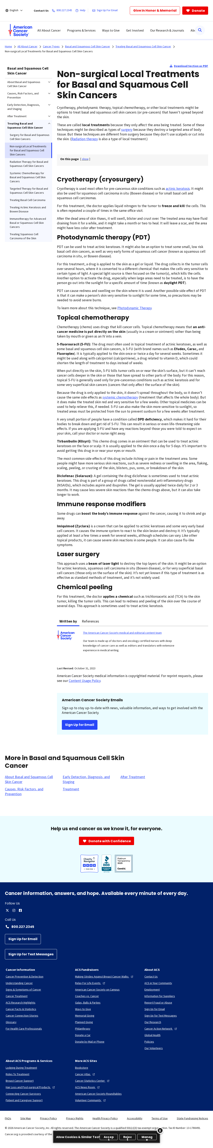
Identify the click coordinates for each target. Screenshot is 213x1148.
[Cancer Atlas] (85, 1074)
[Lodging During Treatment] (21, 1067)
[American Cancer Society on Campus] (97, 989)
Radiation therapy (84, 139)
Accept (109, 1137)
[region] (106, 1137)
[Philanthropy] (82, 1028)
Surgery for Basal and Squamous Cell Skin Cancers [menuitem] (29, 137)
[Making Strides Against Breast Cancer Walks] (104, 976)
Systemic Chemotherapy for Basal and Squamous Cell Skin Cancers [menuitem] (28, 177)
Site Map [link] (25, 1118)
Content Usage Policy (84, 680)
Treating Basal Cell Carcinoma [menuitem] (27, 200)
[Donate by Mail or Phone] (89, 1041)
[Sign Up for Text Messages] (31, 954)
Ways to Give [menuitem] (111, 30)
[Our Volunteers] (153, 1048)
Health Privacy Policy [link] (105, 1118)
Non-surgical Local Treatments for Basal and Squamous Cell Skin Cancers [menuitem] (28, 150)
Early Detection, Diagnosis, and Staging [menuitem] (23, 107)
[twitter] (7, 910)
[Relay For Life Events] (90, 983)
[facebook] (20, 910)
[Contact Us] (151, 976)
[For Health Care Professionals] (24, 1028)
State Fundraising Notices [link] (192, 1118)
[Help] (81, 10)
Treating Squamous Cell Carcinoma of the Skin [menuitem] (24, 236)
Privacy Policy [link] (48, 1118)
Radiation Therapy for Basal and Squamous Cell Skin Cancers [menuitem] (29, 164)
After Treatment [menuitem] (16, 116)
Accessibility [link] (134, 1118)
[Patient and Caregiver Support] (24, 1100)
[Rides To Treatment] (17, 1074)
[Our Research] (152, 1022)
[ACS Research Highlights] (20, 1002)
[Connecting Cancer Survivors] (23, 1093)
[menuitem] (20, 30)
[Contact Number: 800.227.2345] (106, 926)
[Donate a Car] (83, 1035)
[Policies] (149, 1041)
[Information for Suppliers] (159, 996)
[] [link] (85, 159)
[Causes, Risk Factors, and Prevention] (31, 791)
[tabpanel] (132, 643)
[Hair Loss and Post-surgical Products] (31, 1087)
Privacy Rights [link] (74, 1118)
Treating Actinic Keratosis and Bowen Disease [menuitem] (28, 209)
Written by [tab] (68, 621)
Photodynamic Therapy (134, 308)
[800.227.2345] (62, 10)
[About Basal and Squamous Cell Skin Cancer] (31, 779)
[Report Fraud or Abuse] (158, 1002)
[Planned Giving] (84, 1022)
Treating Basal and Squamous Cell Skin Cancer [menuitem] (25, 125)
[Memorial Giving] (84, 1015)
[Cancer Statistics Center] (92, 1080)
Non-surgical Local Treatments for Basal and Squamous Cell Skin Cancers (49, 51)
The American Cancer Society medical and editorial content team (122, 633)
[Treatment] (71, 789)
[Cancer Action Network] (161, 1028)
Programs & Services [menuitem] (81, 30)
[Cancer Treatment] (16, 996)
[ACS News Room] (87, 1087)
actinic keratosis (178, 188)
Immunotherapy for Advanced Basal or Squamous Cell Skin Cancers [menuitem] (28, 223)
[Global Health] (152, 1035)
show (85, 159)
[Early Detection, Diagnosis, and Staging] (89, 779)
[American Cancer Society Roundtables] (98, 1093)
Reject (127, 1137)
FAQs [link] (8, 1118)
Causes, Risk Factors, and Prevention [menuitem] (23, 95)
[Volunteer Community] (91, 1100)
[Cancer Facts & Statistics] (21, 1009)
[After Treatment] (132, 776)
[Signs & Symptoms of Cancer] (23, 989)
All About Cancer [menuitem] (49, 30)
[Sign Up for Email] (23, 939)
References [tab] (90, 621)
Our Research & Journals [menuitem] (167, 30)
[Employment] (152, 989)
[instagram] (13, 910)
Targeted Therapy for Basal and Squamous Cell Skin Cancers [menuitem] (29, 190)
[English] (17, 10)
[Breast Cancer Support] (20, 1080)
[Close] (160, 1130)
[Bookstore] (81, 1067)
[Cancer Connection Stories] (22, 1015)
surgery (126, 129)
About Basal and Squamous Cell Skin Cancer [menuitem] (23, 84)
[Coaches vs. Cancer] (87, 996)
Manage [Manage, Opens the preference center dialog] (147, 1137)
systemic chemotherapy (120, 397)
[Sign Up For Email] (105, 10)
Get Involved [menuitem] (135, 30)
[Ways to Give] (83, 1009)
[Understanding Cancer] (19, 983)
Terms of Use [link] (160, 1118)
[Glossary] (11, 1022)
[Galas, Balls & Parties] (87, 1002)
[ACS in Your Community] (158, 983)
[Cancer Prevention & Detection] (24, 976)
